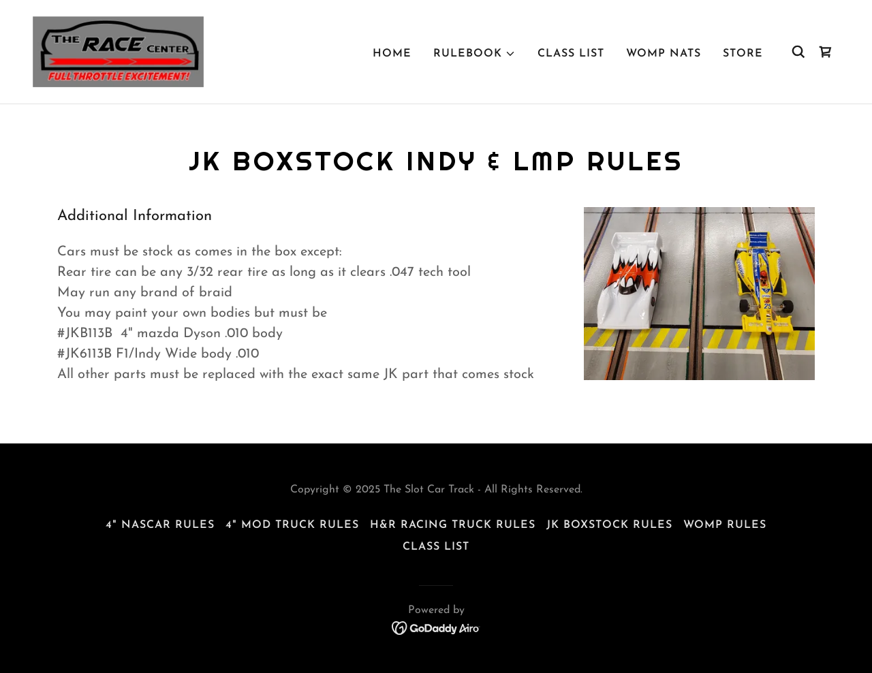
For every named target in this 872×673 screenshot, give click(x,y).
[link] (118, 51)
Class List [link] (571, 53)
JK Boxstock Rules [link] (609, 525)
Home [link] (392, 53)
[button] (474, 54)
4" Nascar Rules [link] (160, 525)
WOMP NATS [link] (663, 53)
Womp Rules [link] (724, 525)
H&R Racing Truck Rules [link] (452, 525)
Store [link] (743, 53)
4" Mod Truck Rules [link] (292, 525)
